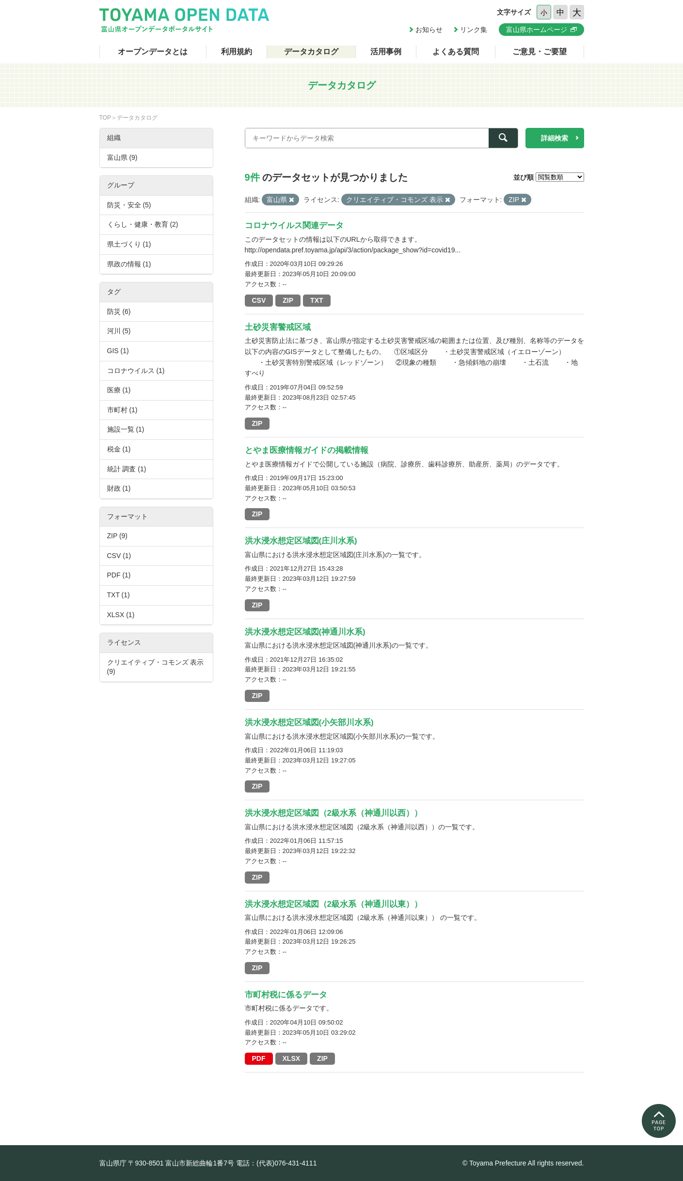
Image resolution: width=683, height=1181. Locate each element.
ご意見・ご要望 (539, 51)
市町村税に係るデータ (286, 994)
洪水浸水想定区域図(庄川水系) (301, 540)
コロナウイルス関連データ (294, 225)
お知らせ (429, 29)
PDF (259, 1058)
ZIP (288, 300)
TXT (316, 300)
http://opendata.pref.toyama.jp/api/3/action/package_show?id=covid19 (350, 250)
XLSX (292, 1058)
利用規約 (236, 51)
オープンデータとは (153, 51)
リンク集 (473, 29)
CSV (259, 300)
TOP (105, 118)
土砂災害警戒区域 (278, 327)
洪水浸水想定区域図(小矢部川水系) (309, 722)
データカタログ (311, 51)
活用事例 (385, 51)
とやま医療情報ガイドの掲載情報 (306, 450)
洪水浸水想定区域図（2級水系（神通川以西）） (333, 813)
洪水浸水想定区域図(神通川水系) (305, 632)
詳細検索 (554, 138)
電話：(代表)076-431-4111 (276, 1163)
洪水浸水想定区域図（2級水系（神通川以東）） (333, 904)
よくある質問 (455, 51)
